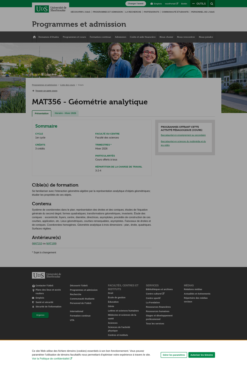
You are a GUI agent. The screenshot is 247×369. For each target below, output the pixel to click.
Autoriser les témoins (201, 363)
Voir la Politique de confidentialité (50, 367)
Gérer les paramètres (174, 363)
